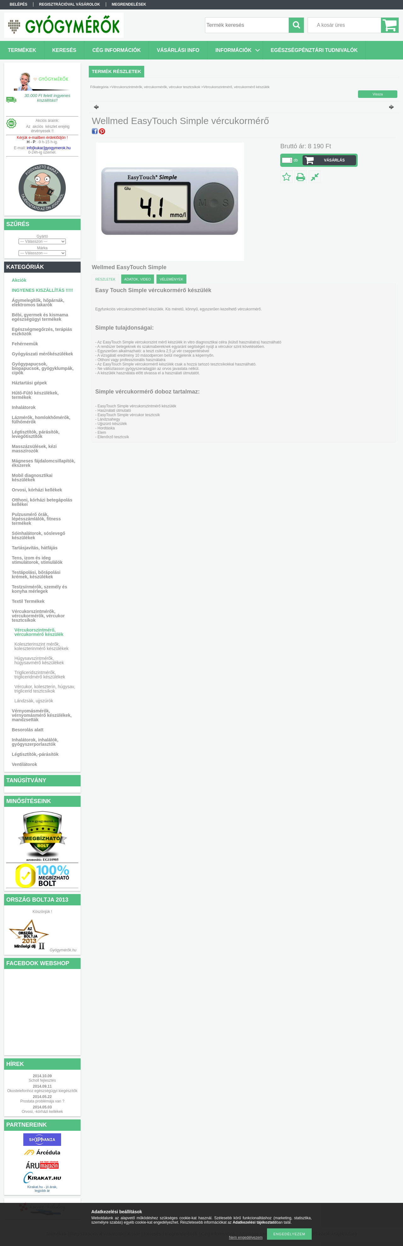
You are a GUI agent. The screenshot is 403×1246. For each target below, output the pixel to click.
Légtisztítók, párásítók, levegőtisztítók (36, 434)
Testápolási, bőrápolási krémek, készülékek (36, 574)
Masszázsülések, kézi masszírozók (34, 448)
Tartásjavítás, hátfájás (35, 547)
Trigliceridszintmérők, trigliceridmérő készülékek (39, 674)
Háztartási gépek (29, 382)
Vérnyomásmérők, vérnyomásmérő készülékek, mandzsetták (42, 715)
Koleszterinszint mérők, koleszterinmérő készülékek (41, 646)
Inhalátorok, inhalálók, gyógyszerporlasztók (35, 742)
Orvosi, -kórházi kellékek (42, 1111)
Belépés (18, 4)
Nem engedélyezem (246, 1237)
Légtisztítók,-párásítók (35, 754)
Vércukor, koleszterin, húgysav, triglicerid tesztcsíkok (44, 689)
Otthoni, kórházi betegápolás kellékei (42, 502)
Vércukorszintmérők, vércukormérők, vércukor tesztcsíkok (38, 616)
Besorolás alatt (27, 729)
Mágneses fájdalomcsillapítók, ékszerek (44, 463)
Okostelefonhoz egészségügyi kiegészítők (42, 1091)
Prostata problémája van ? (42, 1101)
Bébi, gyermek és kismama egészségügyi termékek (40, 317)
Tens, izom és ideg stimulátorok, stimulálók (37, 560)
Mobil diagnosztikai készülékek (32, 477)
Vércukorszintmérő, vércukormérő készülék (39, 632)
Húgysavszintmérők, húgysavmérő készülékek (39, 660)
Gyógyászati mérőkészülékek (42, 353)
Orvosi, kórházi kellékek (37, 489)
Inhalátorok (24, 407)
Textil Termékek (28, 601)
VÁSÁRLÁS (334, 160)
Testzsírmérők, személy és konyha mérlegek (39, 589)
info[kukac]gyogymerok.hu (48, 148)
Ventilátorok (24, 764)
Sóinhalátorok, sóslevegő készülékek (38, 535)
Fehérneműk (25, 343)
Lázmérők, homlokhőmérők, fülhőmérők (41, 419)
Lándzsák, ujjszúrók (33, 700)
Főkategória (99, 87)
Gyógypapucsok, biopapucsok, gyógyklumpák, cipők (43, 368)
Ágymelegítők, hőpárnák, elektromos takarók (38, 302)
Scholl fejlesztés (42, 1080)
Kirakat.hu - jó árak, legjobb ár (42, 1188)
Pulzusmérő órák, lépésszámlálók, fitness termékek (36, 519)
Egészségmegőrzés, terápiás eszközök (42, 331)
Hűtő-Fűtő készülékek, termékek (35, 395)
